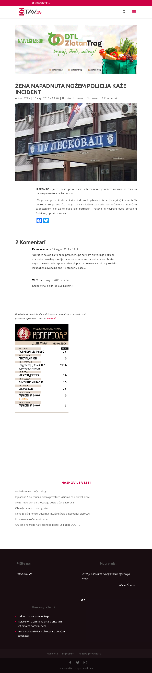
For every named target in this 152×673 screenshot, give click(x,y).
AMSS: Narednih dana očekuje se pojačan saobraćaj (44, 502)
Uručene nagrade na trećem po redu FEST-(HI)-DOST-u (48, 524)
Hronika (67, 98)
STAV (27, 98)
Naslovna (92, 98)
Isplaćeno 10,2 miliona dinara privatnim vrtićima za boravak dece (52, 497)
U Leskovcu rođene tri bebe (31, 519)
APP (82, 600)
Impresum (68, 653)
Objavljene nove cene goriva (31, 508)
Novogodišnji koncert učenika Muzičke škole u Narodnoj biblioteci (52, 513)
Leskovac (79, 98)
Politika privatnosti (90, 653)
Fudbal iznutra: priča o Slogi (30, 491)
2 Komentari (109, 98)
